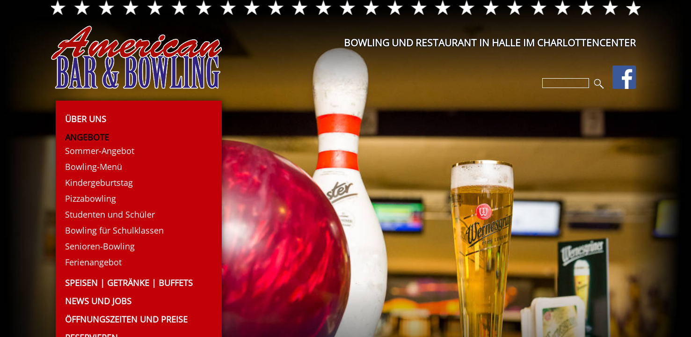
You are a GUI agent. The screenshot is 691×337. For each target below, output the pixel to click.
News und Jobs (98, 301)
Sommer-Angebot (99, 150)
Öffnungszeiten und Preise (126, 319)
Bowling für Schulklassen (114, 230)
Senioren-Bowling (100, 246)
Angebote (87, 137)
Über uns (85, 119)
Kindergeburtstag (99, 182)
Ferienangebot (93, 262)
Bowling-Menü (93, 166)
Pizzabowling (90, 198)
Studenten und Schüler (110, 214)
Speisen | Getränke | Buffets (129, 282)
